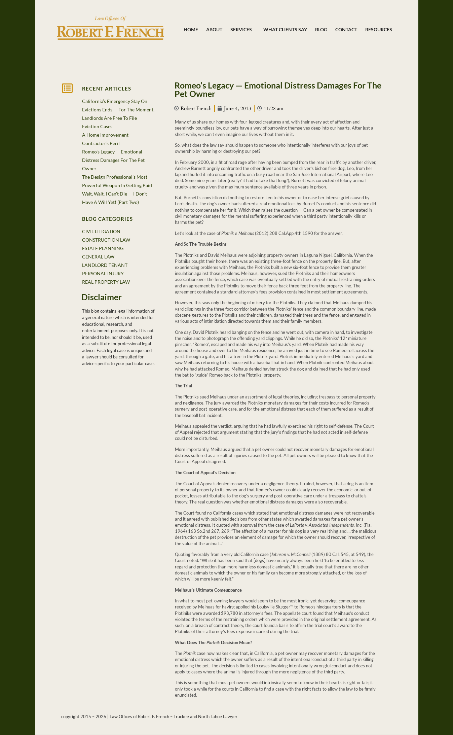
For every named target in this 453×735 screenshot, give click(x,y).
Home (191, 29)
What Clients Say (285, 29)
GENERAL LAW (98, 256)
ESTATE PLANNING (102, 248)
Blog (321, 29)
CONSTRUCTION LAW (106, 240)
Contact (346, 29)
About (214, 29)
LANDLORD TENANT (104, 265)
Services (242, 29)
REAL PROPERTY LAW (106, 282)
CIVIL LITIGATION (101, 231)
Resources (378, 29)
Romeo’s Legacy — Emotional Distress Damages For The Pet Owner (113, 160)
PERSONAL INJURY (103, 273)
